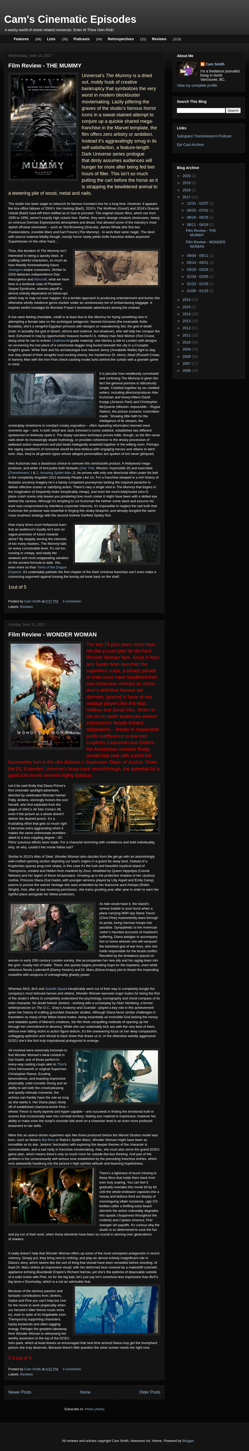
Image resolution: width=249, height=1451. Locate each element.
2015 (187, 307)
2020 (187, 176)
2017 (187, 197)
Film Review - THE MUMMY (44, 65)
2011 (187, 335)
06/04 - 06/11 (198, 255)
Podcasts (82, 39)
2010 (187, 342)
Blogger (188, 1441)
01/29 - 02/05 (198, 276)
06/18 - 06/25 (198, 217)
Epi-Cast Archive (190, 145)
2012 (187, 328)
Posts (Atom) (94, 1409)
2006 (187, 370)
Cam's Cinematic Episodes (70, 19)
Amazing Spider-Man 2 (57, 473)
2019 (187, 183)
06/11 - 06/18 (198, 225)
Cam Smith (215, 64)
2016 (187, 300)
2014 (187, 314)
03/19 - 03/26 (198, 269)
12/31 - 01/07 (198, 203)
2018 (187, 190)
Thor (60, 1064)
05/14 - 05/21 (198, 262)
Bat (44, 1140)
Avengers (15, 270)
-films (51, 1140)
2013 (187, 321)
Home (85, 1392)
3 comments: (73, 601)
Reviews (159, 39)
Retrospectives (121, 39)
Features (21, 39)
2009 (187, 349)
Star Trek (87, 468)
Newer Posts (19, 1392)
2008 (187, 356)
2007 (187, 363)
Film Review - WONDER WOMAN (52, 634)
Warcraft (40, 279)
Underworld (60, 340)
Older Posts (149, 1392)
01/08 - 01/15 (198, 291)
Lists (51, 39)
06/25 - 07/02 (198, 210)
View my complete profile (197, 85)
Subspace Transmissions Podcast (204, 136)
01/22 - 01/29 (198, 284)
